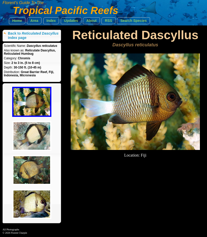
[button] (17, 20)
